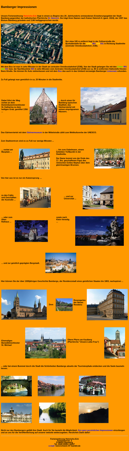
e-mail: (52, 446)
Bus (60, 71)
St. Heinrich (53, 18)
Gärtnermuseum (34, 132)
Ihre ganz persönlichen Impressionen (95, 430)
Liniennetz (112, 71)
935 (32, 69)
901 (94, 44)
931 (102, 44)
